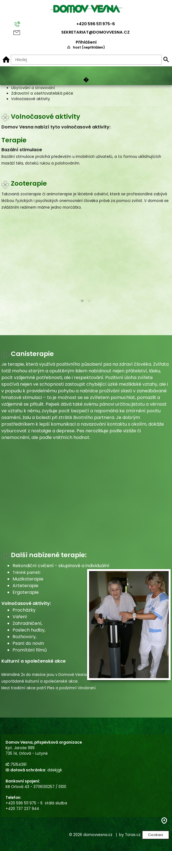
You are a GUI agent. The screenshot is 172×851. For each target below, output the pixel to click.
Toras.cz (133, 834)
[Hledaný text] (86, 60)
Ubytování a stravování (33, 87)
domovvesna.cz (97, 834)
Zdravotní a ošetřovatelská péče (42, 93)
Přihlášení (86, 42)
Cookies (155, 834)
